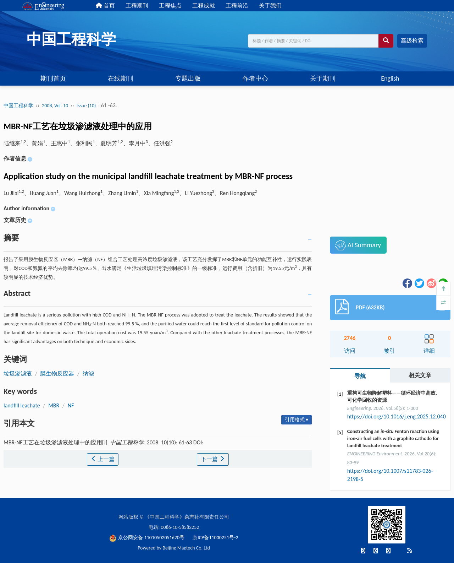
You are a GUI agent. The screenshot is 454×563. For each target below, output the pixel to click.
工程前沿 (237, 5)
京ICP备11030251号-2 (215, 538)
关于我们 (270, 5)
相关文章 (420, 375)
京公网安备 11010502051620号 (147, 538)
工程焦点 (170, 5)
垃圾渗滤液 (18, 373)
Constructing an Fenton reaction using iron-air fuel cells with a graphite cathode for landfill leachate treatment (393, 438)
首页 (105, 5)
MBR (53, 405)
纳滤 (88, 373)
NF (71, 405)
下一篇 (213, 459)
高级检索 (412, 40)
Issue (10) (86, 106)
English (390, 78)
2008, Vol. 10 (55, 106)
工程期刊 (137, 5)
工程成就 (203, 5)
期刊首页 (53, 78)
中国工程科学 (18, 106)
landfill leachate (22, 405)
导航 (360, 376)
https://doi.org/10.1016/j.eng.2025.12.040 (396, 416)
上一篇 (103, 459)
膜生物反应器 (57, 373)
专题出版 (188, 78)
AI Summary (358, 245)
